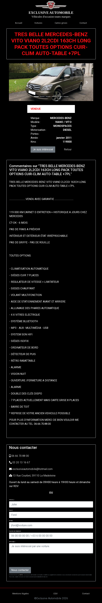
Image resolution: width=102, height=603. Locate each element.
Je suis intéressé (43, 149)
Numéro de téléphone (15, 531)
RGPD (21, 575)
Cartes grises (61, 23)
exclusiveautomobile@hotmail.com (32, 469)
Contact (83, 23)
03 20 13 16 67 (21, 462)
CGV (55, 593)
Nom (11, 510)
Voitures (38, 23)
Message (12, 541)
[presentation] (34, 560)
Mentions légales (20, 593)
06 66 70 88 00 (20, 455)
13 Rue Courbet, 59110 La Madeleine (34, 475)
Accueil (18, 23)
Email (11, 520)
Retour (68, 149)
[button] (15, 82)
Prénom (11, 499)
